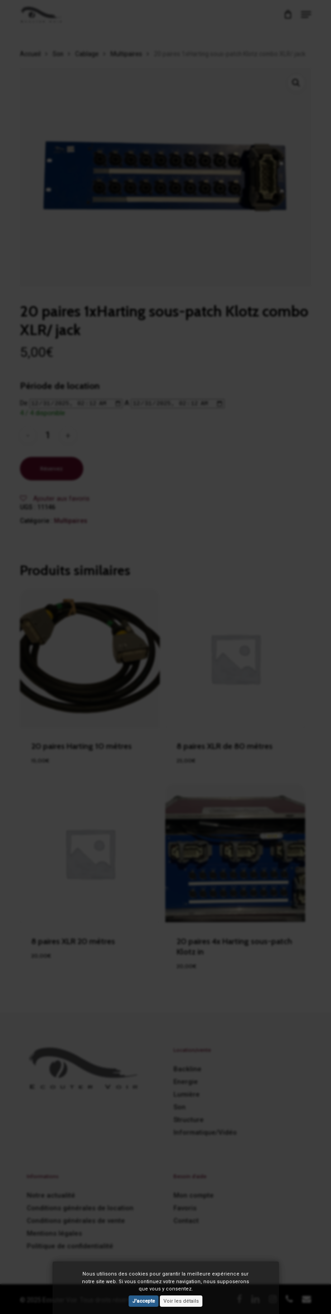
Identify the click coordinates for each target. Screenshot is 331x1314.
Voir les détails (181, 1301)
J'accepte (143, 1301)
